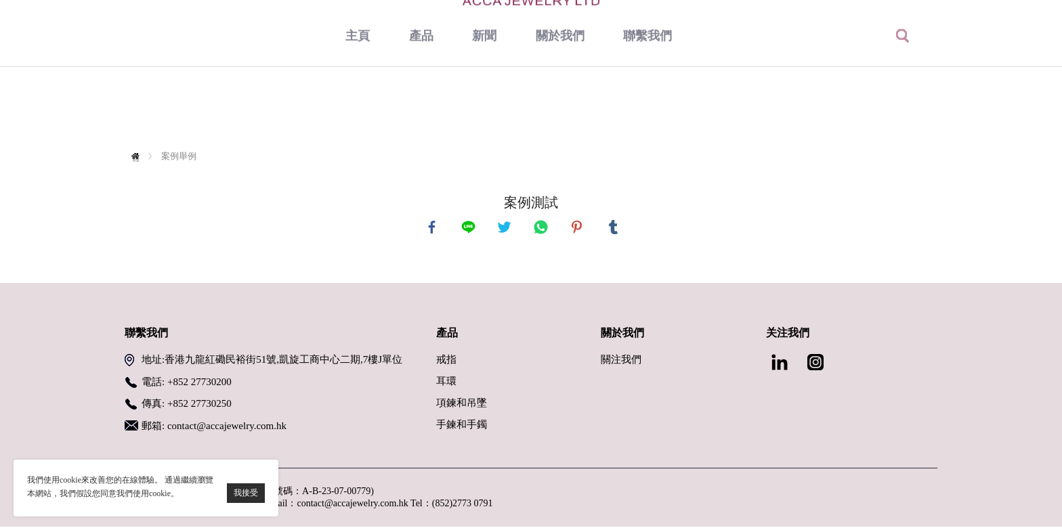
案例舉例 (178, 156)
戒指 (446, 362)
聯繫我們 (647, 105)
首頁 (138, 156)
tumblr (615, 229)
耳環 (446, 384)
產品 (421, 105)
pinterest (578, 229)
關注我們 (621, 362)
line (470, 229)
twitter (506, 229)
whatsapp (542, 229)
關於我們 (560, 105)
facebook (433, 229)
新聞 (484, 105)
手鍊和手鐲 (461, 427)
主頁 (357, 105)
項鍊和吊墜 (461, 406)
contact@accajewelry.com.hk (226, 429)
